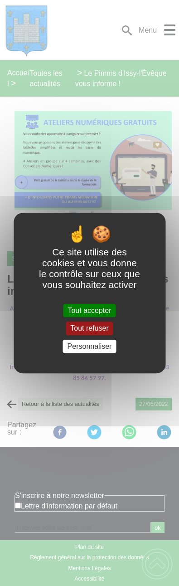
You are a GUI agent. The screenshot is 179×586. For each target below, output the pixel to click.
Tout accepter (89, 310)
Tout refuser (89, 328)
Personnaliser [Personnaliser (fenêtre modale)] (90, 346)
